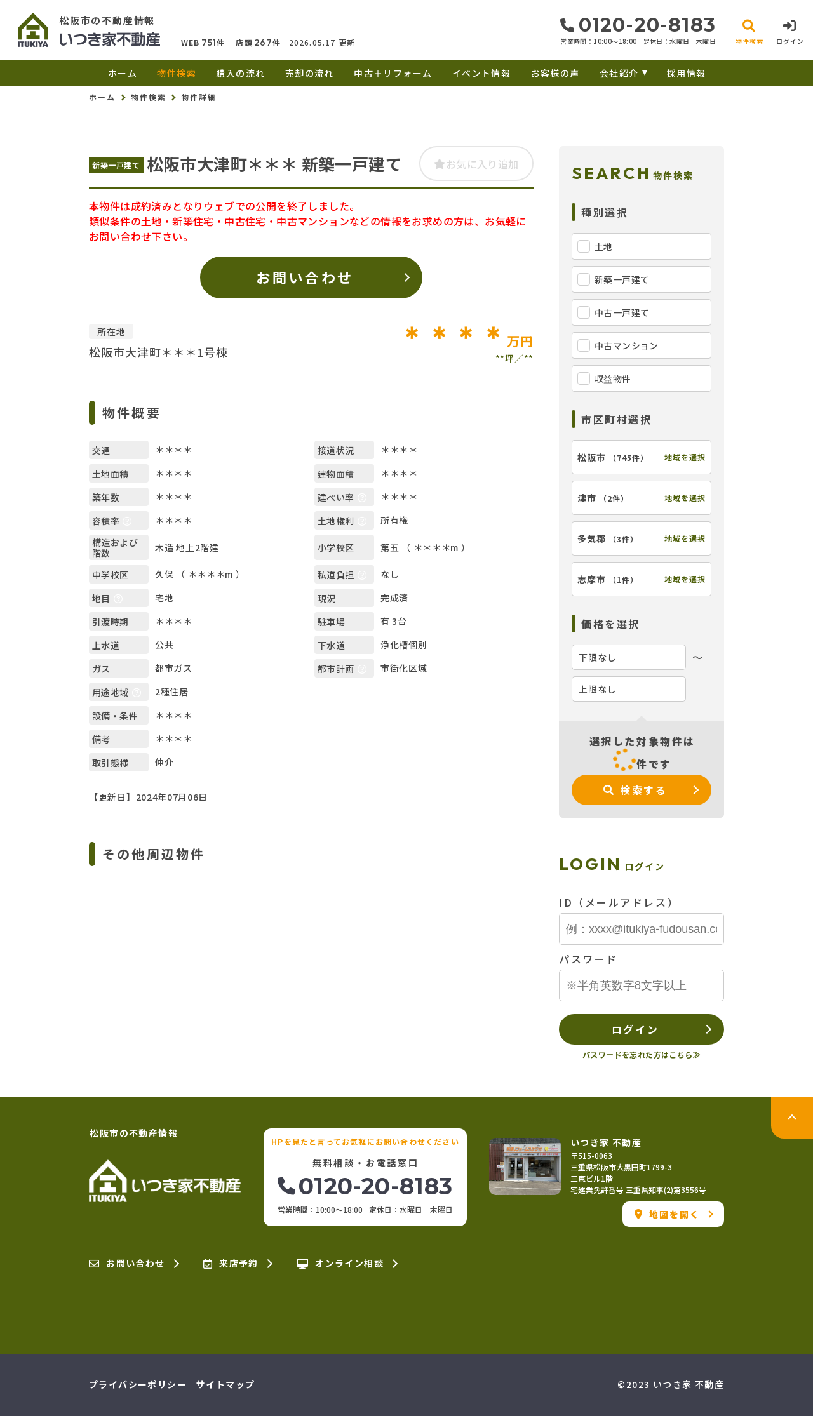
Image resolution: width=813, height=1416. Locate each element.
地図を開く (667, 1214)
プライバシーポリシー (138, 1384)
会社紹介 (619, 73)
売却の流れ (309, 73)
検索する (635, 790)
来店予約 (231, 1264)
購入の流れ (240, 73)
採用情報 (686, 73)
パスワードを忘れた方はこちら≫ (641, 1054)
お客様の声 (555, 73)
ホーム (122, 73)
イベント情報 (481, 73)
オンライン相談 (340, 1264)
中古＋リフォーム (393, 73)
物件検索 (176, 73)
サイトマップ (225, 1384)
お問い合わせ (304, 277)
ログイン (635, 1029)
